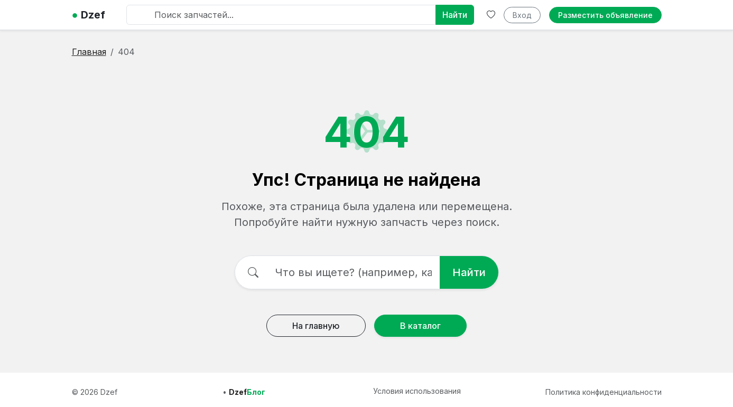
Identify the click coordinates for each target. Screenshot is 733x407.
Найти (454, 15)
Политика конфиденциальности (603, 391)
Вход (522, 15)
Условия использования (417, 390)
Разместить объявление (605, 15)
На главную (316, 325)
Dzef (88, 14)
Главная (89, 51)
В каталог (420, 325)
